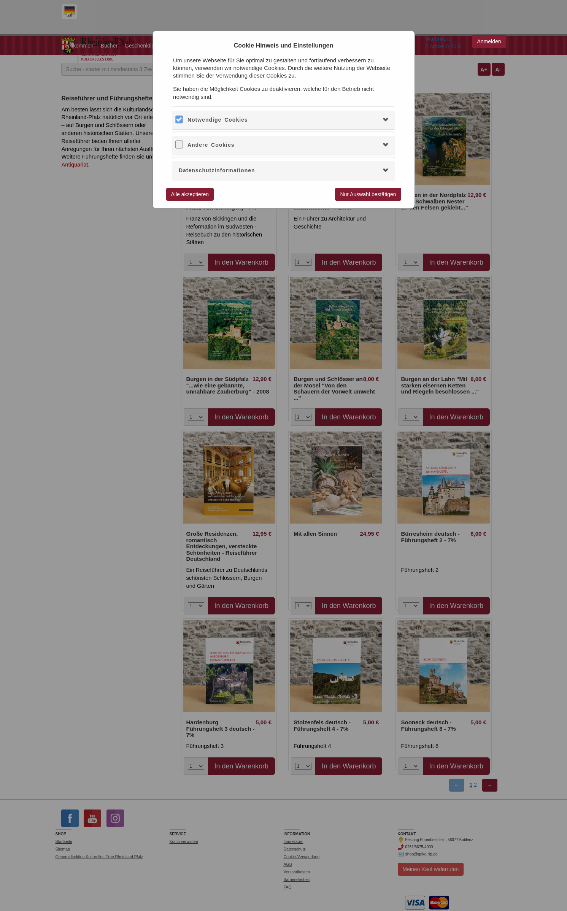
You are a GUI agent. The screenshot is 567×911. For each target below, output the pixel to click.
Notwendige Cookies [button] (217, 120)
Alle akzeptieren (190, 194)
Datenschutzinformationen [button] (217, 170)
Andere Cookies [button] (211, 145)
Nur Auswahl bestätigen (368, 194)
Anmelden (489, 41)
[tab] (283, 120)
